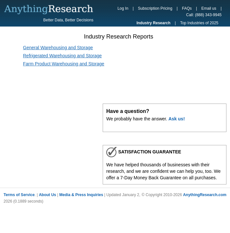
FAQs (187, 8)
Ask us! (176, 118)
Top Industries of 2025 (199, 23)
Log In (123, 8)
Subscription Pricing (155, 8)
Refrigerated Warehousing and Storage (62, 55)
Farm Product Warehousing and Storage (63, 63)
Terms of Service (19, 195)
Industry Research (153, 23)
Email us (208, 8)
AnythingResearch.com (204, 195)
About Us (47, 195)
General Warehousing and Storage (58, 47)
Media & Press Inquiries (81, 195)
